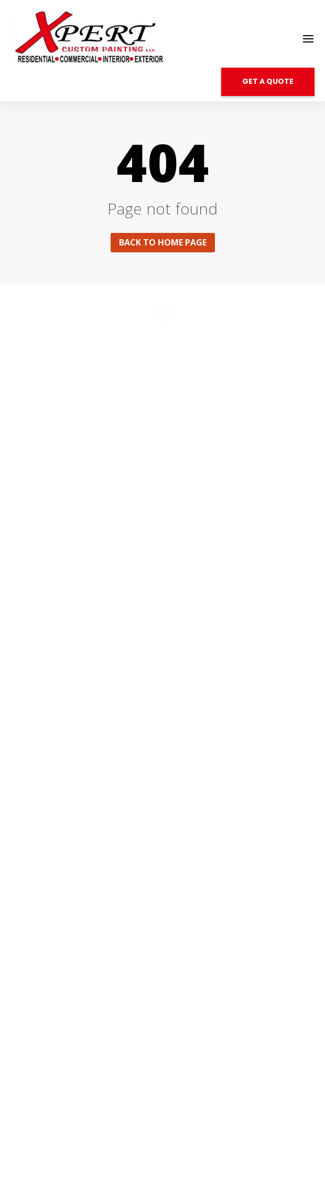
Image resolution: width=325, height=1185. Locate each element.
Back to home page (163, 242)
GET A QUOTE (268, 81)
